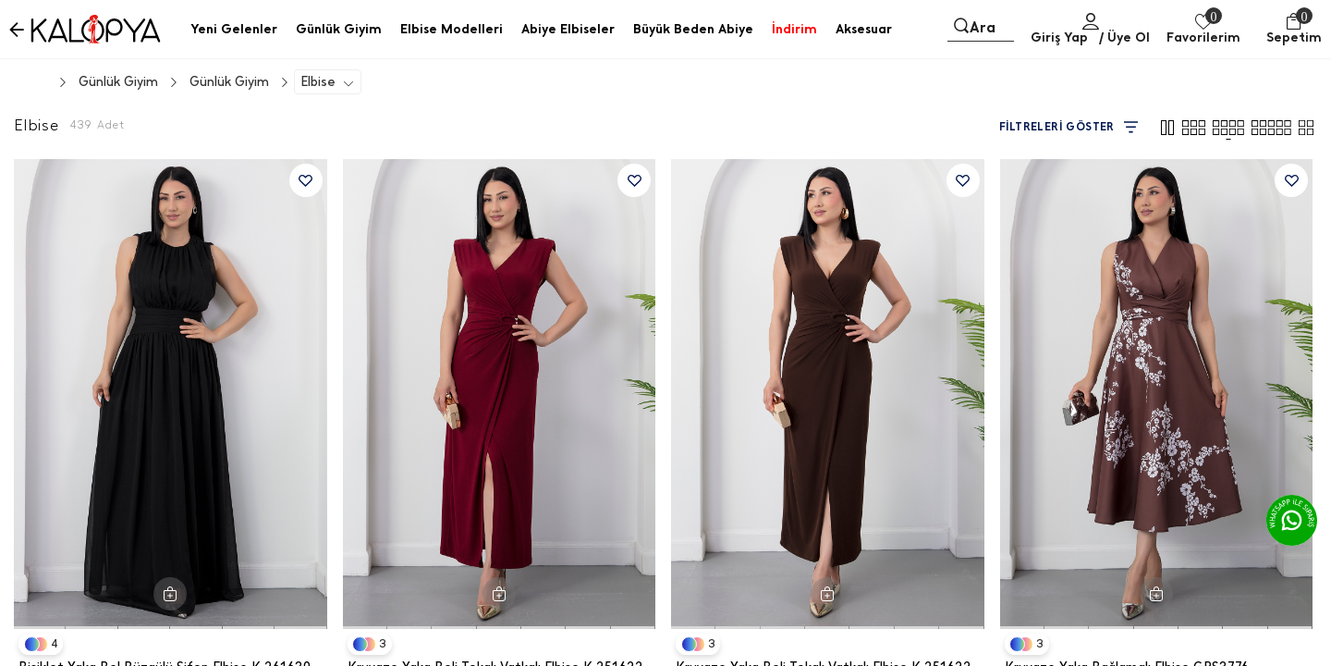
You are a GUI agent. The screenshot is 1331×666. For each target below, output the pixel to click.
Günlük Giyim (229, 82)
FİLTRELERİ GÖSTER (1068, 127)
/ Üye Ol (1124, 37)
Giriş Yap (1059, 37)
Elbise (318, 82)
